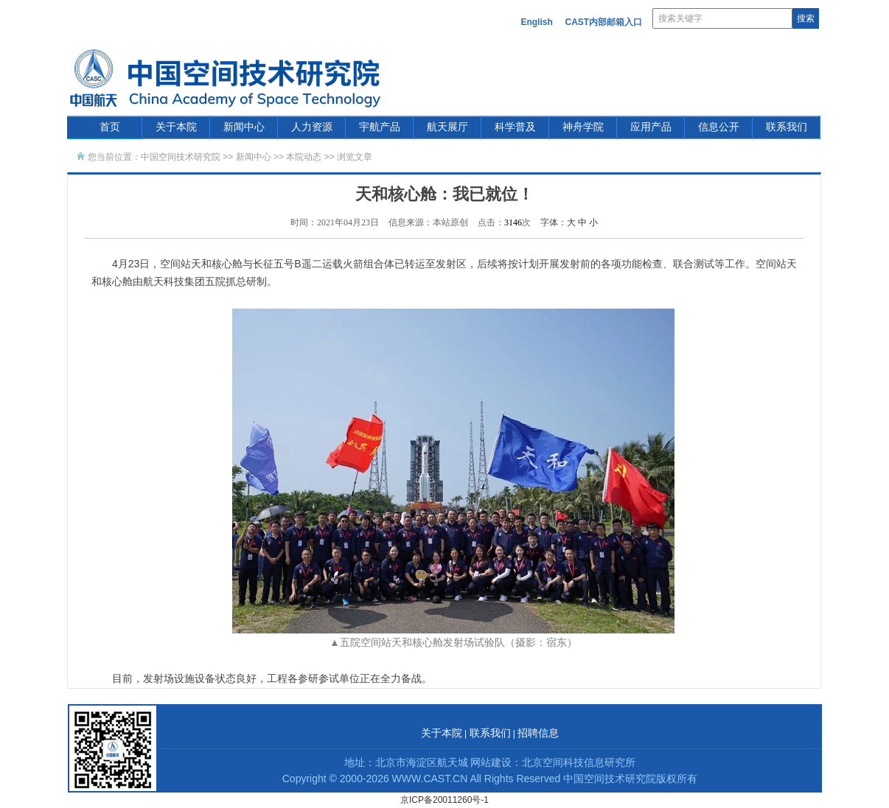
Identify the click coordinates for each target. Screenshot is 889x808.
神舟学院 (583, 127)
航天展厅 (447, 127)
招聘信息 (538, 733)
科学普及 (515, 127)
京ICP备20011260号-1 (444, 800)
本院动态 (305, 157)
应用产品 (651, 127)
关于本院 (176, 127)
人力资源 (311, 127)
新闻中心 (244, 127)
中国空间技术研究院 (180, 157)
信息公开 (718, 127)
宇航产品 (379, 127)
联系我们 (786, 127)
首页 (110, 127)
